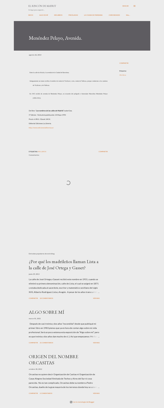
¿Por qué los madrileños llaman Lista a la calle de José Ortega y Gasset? (64, 264)
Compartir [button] (123, 63)
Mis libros (122, 75)
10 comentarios (46, 298)
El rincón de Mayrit (42, 6)
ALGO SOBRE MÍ (46, 312)
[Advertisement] (65, 226)
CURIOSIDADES (114, 15)
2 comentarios (46, 393)
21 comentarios (46, 343)
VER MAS (96, 298)
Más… (128, 15)
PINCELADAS (73, 15)
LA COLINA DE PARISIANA (93, 15)
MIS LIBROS (58, 15)
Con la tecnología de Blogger (82, 402)
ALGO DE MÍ (43, 15)
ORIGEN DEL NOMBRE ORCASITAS (53, 359)
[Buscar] (126, 6)
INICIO (30, 15)
